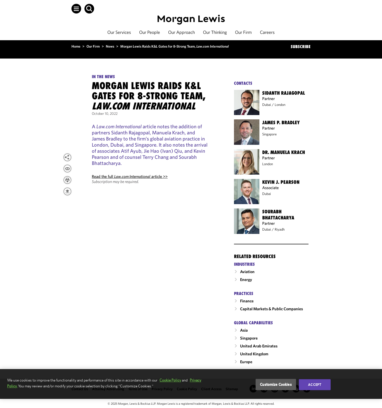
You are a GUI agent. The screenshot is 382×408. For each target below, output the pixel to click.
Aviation (247, 271)
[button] (76, 8)
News (110, 46)
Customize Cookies (276, 384)
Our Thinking (215, 32)
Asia (244, 330)
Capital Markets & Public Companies (271, 308)
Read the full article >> (130, 176)
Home (75, 46)
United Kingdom (254, 353)
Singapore (269, 134)
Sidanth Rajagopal (283, 93)
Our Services (119, 32)
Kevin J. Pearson (281, 182)
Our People (149, 32)
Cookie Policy (170, 380)
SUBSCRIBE (301, 46)
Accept (314, 384)
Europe (246, 361)
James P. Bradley (281, 122)
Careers (267, 32)
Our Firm (243, 32)
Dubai (266, 104)
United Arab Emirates (258, 345)
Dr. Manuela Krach (283, 152)
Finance (247, 300)
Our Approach (181, 32)
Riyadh (280, 229)
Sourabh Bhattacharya (278, 214)
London (280, 104)
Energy (246, 279)
